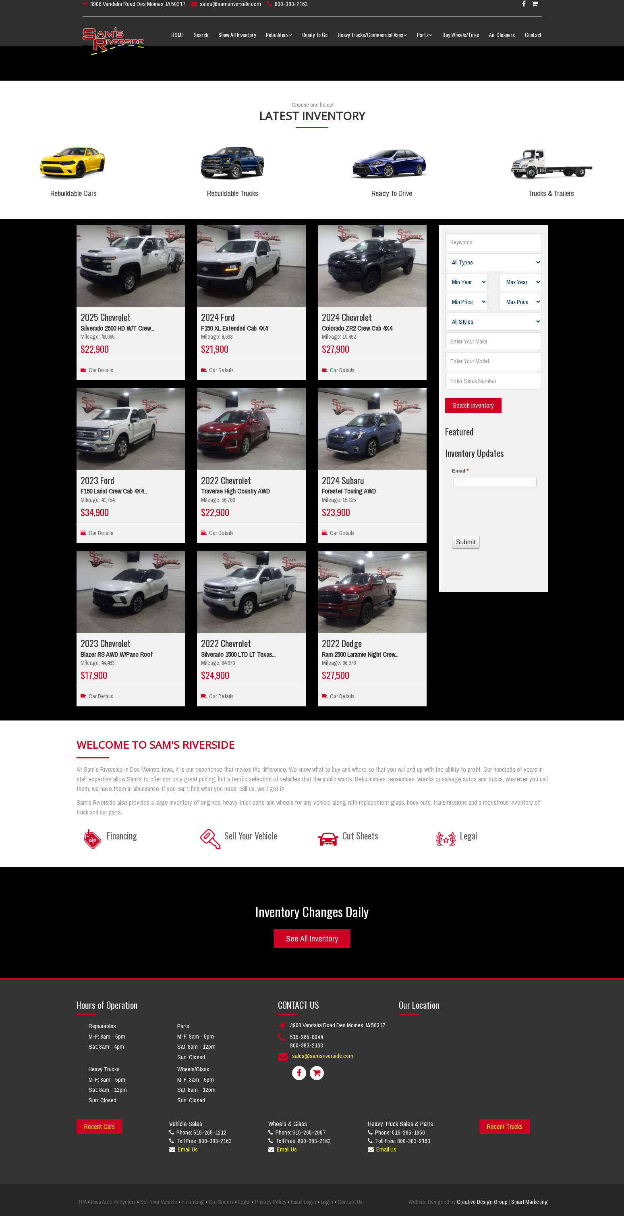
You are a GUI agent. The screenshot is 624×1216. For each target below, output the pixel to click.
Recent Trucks (504, 1126)
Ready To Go (315, 40)
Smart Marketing (529, 1202)
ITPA (82, 1202)
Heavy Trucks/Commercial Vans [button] (372, 40)
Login (327, 1202)
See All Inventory (312, 938)
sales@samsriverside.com (230, 9)
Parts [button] (424, 40)
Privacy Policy (270, 1202)
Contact (533, 40)
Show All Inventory (237, 40)
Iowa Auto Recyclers (113, 1202)
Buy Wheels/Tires (460, 40)
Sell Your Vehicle (158, 1202)
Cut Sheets (221, 1202)
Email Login (303, 1202)
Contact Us (350, 1202)
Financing (193, 1202)
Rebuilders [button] (279, 40)
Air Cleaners (502, 40)
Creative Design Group (482, 1202)
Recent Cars (99, 1126)
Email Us (188, 1149)
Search (201, 40)
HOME (177, 40)
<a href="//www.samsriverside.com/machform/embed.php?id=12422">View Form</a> (493, 518)
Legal (244, 1202)
